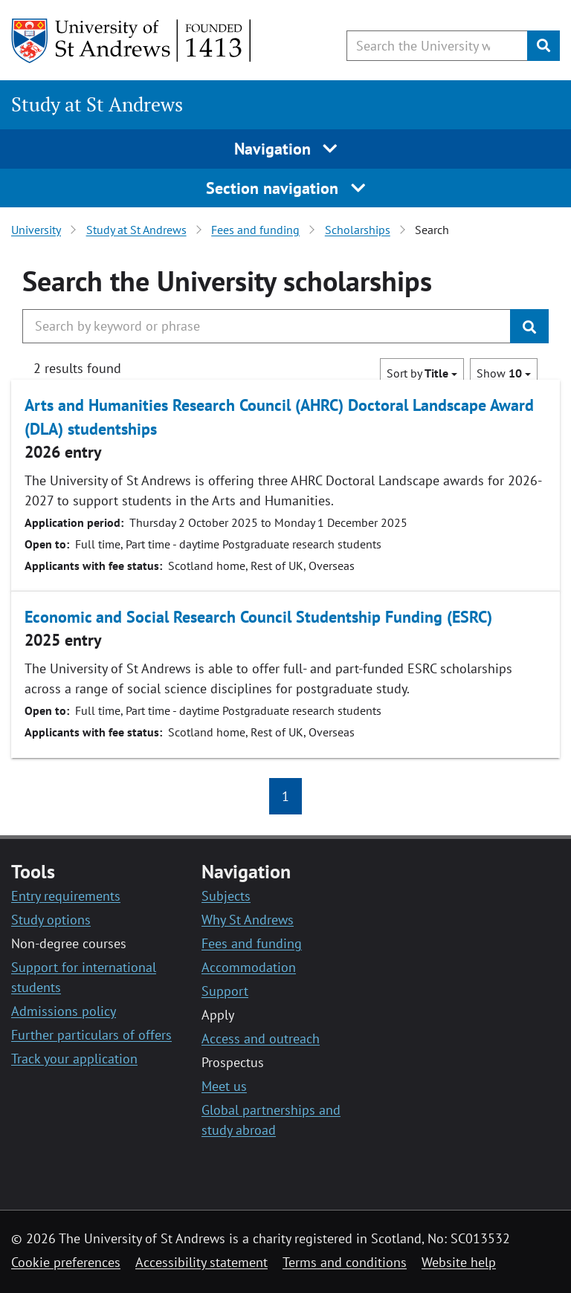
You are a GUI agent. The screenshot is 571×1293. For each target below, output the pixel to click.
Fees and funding (255, 229)
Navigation (286, 148)
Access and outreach (260, 1038)
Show (504, 373)
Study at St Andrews (97, 104)
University (36, 229)
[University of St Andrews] (132, 41)
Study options (51, 919)
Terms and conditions (345, 1262)
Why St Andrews (247, 919)
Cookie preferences (65, 1262)
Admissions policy (63, 1011)
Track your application (74, 1058)
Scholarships (357, 229)
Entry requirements (65, 895)
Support (224, 990)
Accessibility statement (201, 1262)
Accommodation (248, 967)
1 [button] (285, 796)
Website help (459, 1262)
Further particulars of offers (91, 1034)
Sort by (422, 373)
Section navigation (285, 188)
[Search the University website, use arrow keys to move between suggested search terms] (437, 45)
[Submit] (543, 45)
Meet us (224, 1086)
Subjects (226, 895)
